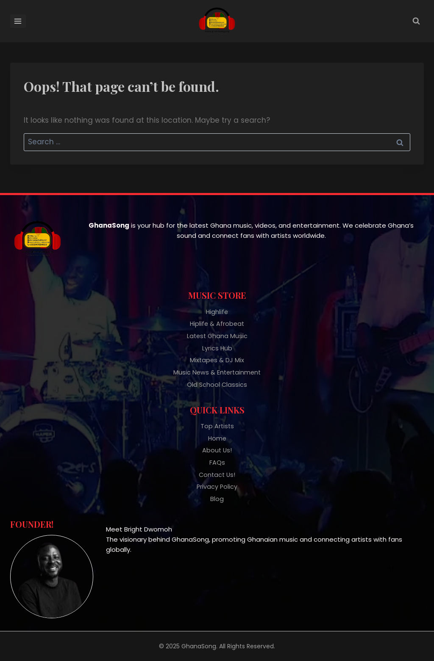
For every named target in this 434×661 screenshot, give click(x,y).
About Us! (217, 448)
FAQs (217, 461)
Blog (217, 499)
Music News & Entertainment (217, 368)
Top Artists (217, 423)
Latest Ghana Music (217, 329)
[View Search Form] (416, 21)
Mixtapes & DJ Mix (217, 355)
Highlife (217, 304)
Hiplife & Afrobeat (217, 317)
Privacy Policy (217, 486)
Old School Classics (217, 380)
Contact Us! (217, 473)
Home (217, 435)
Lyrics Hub (217, 342)
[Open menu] (18, 21)
